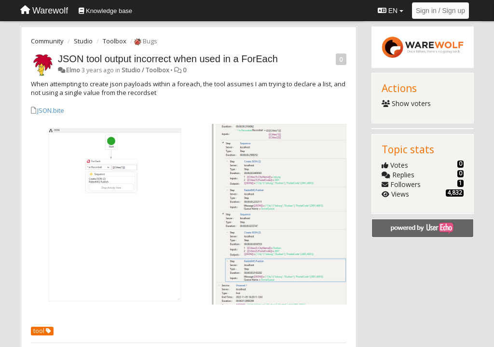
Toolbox (114, 41)
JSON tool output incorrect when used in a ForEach (168, 58)
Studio (83, 41)
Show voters (406, 103)
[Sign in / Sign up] (440, 10)
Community (47, 41)
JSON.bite (50, 110)
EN (390, 10)
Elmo (73, 70)
